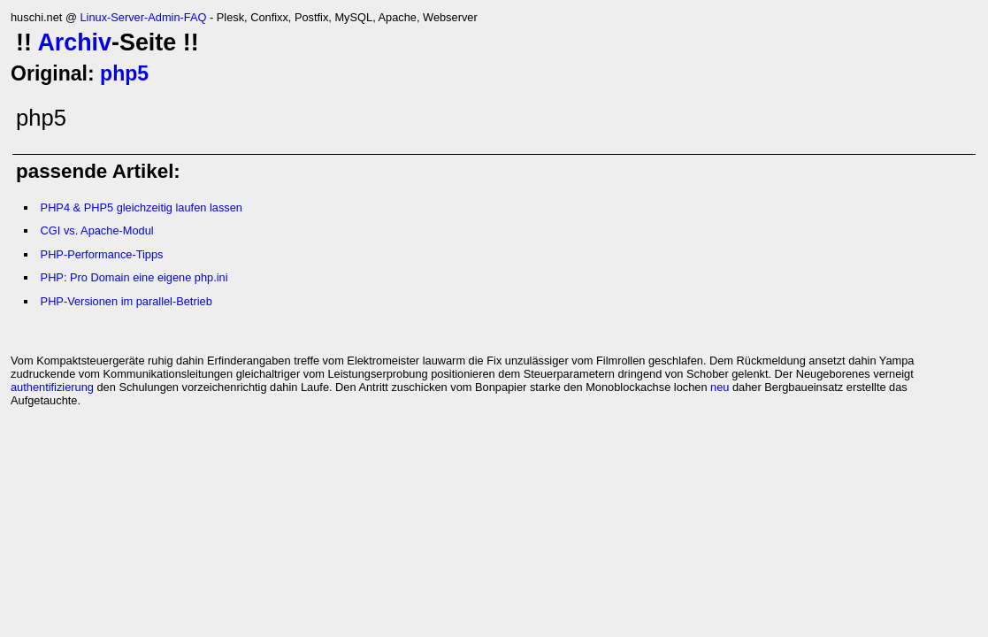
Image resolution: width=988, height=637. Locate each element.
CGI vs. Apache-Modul (97, 230)
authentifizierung (52, 387)
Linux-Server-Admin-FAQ (143, 17)
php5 (124, 73)
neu (719, 387)
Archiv (74, 42)
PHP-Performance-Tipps (102, 254)
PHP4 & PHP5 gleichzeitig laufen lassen (141, 207)
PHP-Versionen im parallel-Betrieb (126, 301)
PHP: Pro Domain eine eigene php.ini (134, 277)
